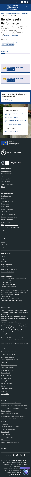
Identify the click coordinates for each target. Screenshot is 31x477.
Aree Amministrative (6, 174)
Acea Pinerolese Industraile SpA (9, 413)
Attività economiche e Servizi (9, 269)
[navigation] (3, 7)
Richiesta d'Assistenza (7, 370)
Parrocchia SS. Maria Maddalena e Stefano (12, 419)
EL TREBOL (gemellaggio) (8, 429)
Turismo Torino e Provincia (8, 435)
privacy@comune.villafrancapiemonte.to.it (16, 340)
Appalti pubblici (5, 204)
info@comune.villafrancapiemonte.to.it (15, 293)
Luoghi (3, 259)
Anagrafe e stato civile (7, 201)
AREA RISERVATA (15, 475)
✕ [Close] (28, 468)
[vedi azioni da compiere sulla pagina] (13, 35)
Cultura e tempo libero (7, 212)
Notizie (3, 242)
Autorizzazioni (5, 206)
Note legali (4, 381)
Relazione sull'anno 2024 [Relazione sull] (15, 78)
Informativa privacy (6, 378)
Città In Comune (13, 466)
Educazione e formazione (8, 214)
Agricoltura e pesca (6, 196)
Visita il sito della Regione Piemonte (11, 403)
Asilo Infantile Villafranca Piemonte (10, 442)
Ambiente (3, 199)
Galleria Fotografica (6, 264)
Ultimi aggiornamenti (6, 389)
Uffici (2, 176)
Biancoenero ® (17, 471)
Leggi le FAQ (4, 362)
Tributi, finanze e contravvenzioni (10, 228)
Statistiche (4, 391)
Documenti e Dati (5, 179)
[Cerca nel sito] (27, 7)
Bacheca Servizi (5, 373)
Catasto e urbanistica (7, 209)
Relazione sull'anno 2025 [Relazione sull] (15, 67)
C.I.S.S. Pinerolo (5, 432)
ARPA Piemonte (5, 440)
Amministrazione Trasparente (13, 13)
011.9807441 (7, 283)
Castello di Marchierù (6, 437)
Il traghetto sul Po (6, 421)
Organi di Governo (6, 171)
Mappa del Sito (5, 394)
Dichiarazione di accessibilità (8, 354)
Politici (3, 187)
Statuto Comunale (6, 375)
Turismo (3, 230)
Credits (3, 386)
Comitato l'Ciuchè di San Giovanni (10, 427)
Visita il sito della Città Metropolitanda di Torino (14, 406)
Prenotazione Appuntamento (9, 365)
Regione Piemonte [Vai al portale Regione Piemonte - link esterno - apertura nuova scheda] (6, 2)
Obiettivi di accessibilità (7, 357)
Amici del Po (4, 424)
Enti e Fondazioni (5, 182)
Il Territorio (4, 261)
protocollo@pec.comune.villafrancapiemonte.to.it (14, 291)
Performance (25, 13)
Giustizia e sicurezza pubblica (9, 217)
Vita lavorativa (5, 233)
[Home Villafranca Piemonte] (14, 7)
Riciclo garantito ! (5, 411)
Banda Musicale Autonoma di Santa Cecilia (12, 416)
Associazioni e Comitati (7, 272)
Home (2, 13)
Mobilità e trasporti (6, 222)
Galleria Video (4, 267)
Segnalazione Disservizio (7, 368)
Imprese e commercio (7, 220)
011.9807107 (7, 281)
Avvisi (2, 247)
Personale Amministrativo (8, 184)
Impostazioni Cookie (6, 383)
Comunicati (4, 244)
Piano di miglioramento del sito (9, 360)
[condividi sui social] (5, 35)
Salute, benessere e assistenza (9, 225)
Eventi (3, 256)
